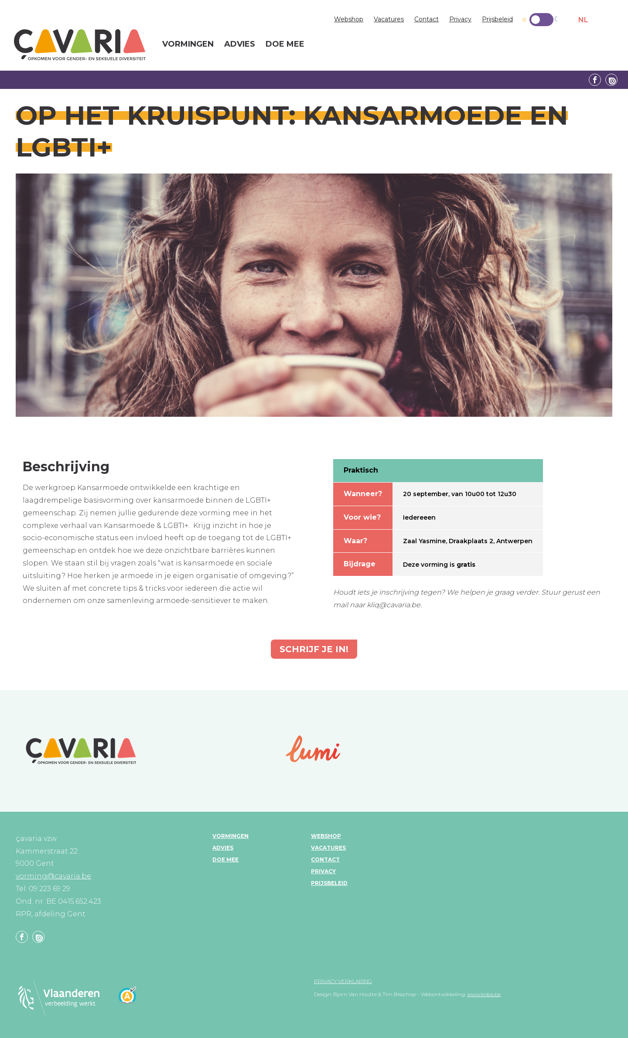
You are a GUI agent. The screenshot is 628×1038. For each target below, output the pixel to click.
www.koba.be (484, 994)
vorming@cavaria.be (53, 876)
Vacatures (389, 19)
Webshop (348, 19)
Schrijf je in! (314, 649)
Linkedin (611, 80)
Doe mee (225, 859)
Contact (426, 19)
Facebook (595, 80)
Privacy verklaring (343, 981)
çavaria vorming (80, 44)
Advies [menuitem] (239, 44)
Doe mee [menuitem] (285, 44)
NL (583, 20)
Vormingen (230, 836)
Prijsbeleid (497, 19)
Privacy (460, 19)
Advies (222, 847)
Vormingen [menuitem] (188, 44)
